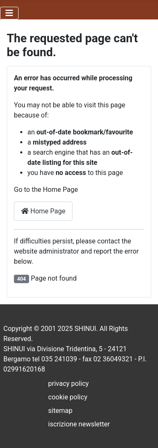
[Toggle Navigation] (9, 13)
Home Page (43, 211)
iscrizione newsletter (79, 424)
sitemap (60, 411)
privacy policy (68, 384)
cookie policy (67, 397)
